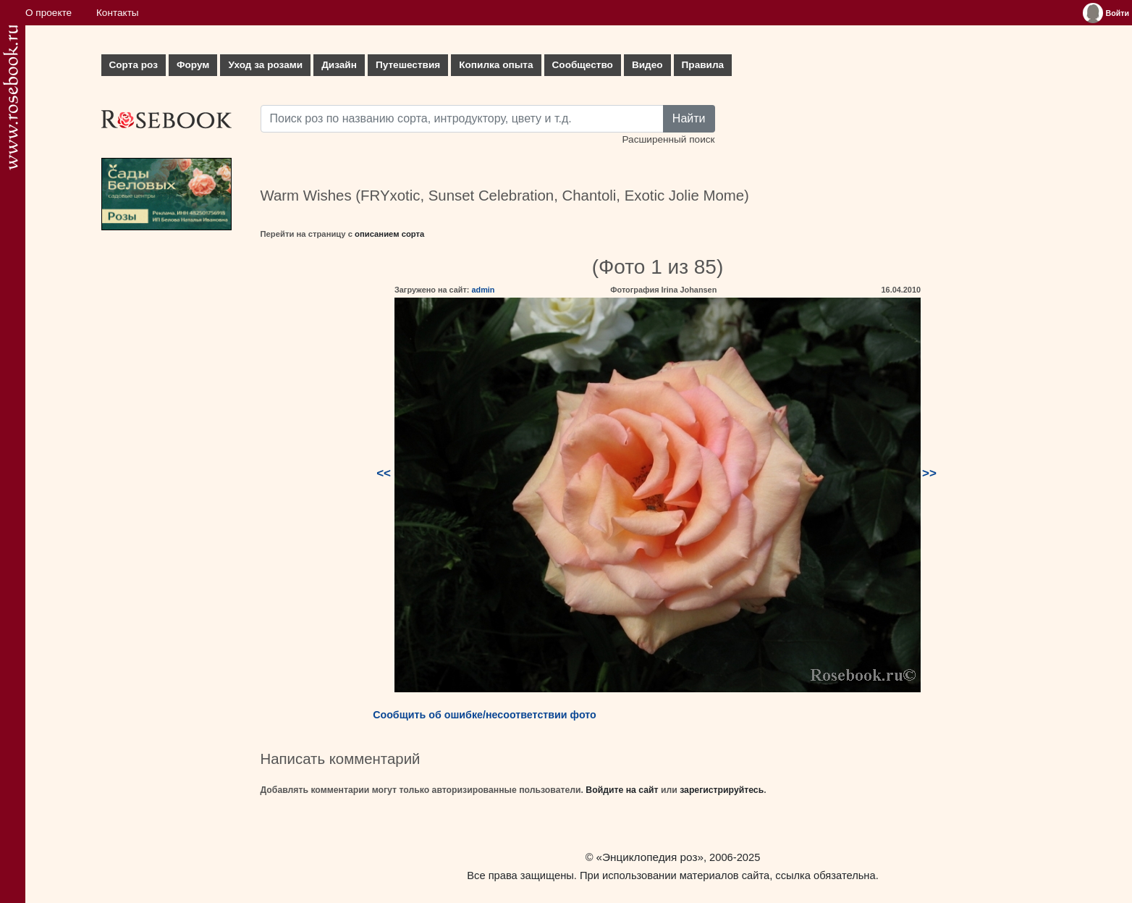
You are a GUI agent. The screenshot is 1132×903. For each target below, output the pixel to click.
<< (383, 473)
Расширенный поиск (668, 139)
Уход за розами (265, 64)
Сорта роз (133, 64)
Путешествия (408, 64)
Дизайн (339, 64)
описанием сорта (389, 234)
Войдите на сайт (622, 790)
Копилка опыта (496, 64)
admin (482, 289)
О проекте (48, 12)
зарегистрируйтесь (722, 790)
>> (929, 473)
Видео (647, 64)
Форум (193, 64)
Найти (689, 118)
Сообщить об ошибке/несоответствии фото (484, 715)
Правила (703, 64)
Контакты (117, 12)
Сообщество (582, 64)
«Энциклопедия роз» (650, 857)
